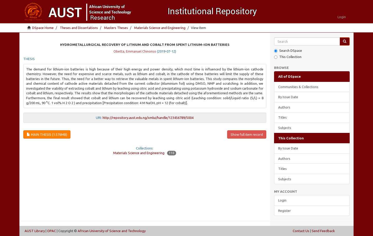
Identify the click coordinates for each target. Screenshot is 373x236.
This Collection (288, 57)
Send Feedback (323, 231)
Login (282, 200)
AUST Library (35, 231)
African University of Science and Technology (112, 231)
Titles (282, 117)
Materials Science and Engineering (159, 28)
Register (284, 210)
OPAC (51, 231)
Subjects (284, 128)
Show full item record (247, 134)
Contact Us (301, 231)
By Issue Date (288, 97)
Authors (284, 107)
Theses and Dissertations (79, 28)
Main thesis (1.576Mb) (47, 134)
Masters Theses (116, 28)
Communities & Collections (298, 87)
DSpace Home (43, 28)
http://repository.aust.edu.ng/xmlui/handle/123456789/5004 (148, 117)
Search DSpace (288, 51)
